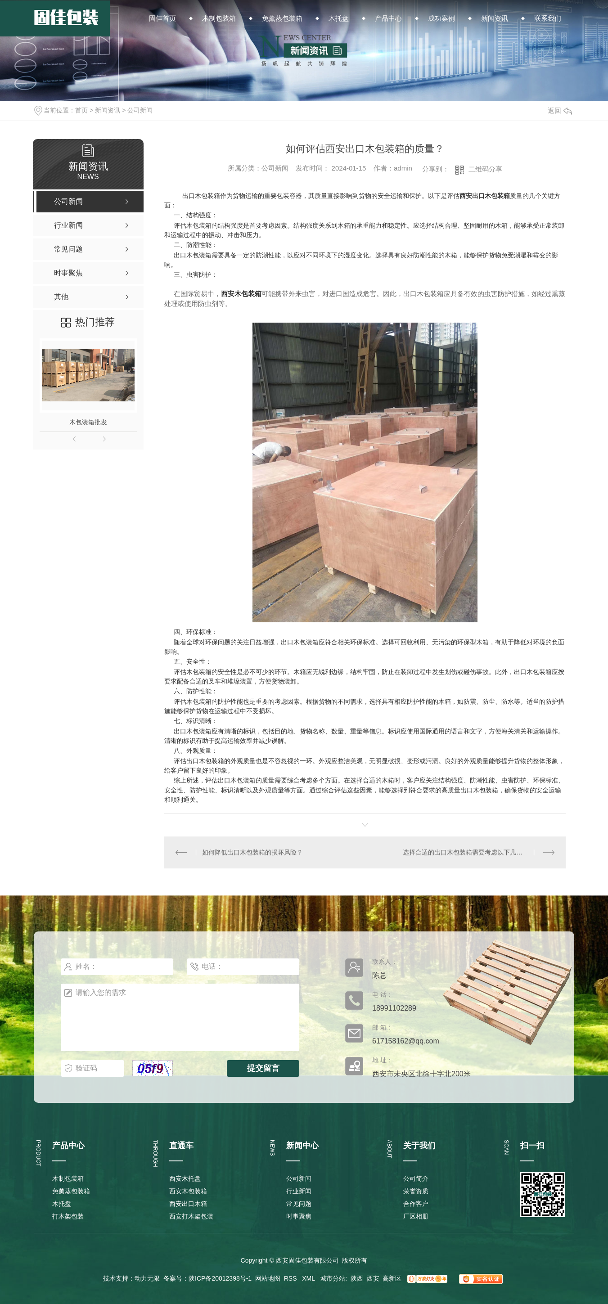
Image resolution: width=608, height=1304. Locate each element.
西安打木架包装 (191, 1216)
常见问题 (298, 1203)
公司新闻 (140, 110)
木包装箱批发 (88, 422)
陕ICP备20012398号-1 (220, 1278)
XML (309, 1278)
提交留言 (263, 1068)
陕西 (357, 1278)
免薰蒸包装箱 (71, 1191)
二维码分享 (485, 169)
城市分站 (332, 1278)
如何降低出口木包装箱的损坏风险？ (252, 852)
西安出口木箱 (188, 1203)
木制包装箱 (68, 1178)
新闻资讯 (107, 110)
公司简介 (415, 1178)
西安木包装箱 (241, 293)
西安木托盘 (185, 1178)
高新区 (392, 1278)
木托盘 (61, 1203)
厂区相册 (415, 1216)
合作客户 (415, 1203)
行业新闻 (298, 1191)
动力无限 (147, 1278)
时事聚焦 (298, 1216)
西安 (373, 1278)
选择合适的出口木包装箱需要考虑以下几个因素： (472, 852)
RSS (291, 1278)
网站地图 (267, 1278)
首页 (81, 110)
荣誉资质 (415, 1191)
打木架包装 (68, 1216)
